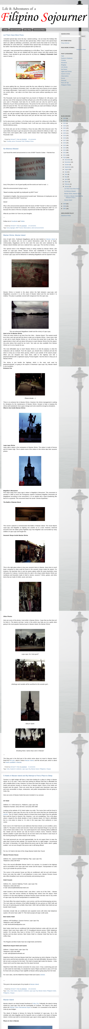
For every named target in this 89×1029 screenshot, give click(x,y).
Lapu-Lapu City (26, 769)
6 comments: (31, 767)
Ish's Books (64, 67)
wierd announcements (38, 228)
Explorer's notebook (15, 769)
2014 (64, 147)
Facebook (14, 221)
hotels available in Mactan (14, 762)
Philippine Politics (66, 85)
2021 (64, 130)
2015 (64, 145)
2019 (64, 135)
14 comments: (32, 139)
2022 (64, 128)
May (66, 176)
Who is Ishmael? (16, 29)
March (66, 181)
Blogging (63, 65)
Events (63, 78)
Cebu (8, 769)
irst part (12, 760)
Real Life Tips (65, 82)
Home (5, 29)
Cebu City (36, 1003)
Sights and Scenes (66, 71)
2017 (64, 140)
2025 (64, 121)
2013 (64, 150)
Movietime (64, 62)
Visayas (48, 769)
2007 (64, 208)
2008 (64, 206)
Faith (62, 56)
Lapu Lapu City (33, 991)
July (66, 172)
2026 (64, 118)
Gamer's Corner (65, 73)
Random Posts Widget (81, 49)
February (67, 184)
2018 (64, 138)
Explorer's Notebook (66, 58)
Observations (27, 228)
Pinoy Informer (65, 43)
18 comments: (32, 989)
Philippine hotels (51, 991)
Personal (63, 80)
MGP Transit (19, 228)
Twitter (22, 221)
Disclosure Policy (39, 29)
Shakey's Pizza (29, 141)
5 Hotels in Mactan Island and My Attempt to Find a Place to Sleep (27, 776)
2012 (64, 152)
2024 (64, 123)
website (5, 814)
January (67, 186)
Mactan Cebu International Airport (20, 1007)
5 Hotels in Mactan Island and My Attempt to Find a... (73, 196)
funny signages (11, 228)
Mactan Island (50, 239)
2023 (64, 125)
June (66, 174)
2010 (64, 157)
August (67, 169)
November (68, 162)
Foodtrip (9, 141)
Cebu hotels (13, 991)
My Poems (64, 69)
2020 (64, 133)
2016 (64, 143)
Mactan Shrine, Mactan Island (14, 235)
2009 (64, 203)
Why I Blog (27, 29)
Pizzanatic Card (20, 141)
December (68, 159)
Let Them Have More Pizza (13, 35)
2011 (64, 155)
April (66, 179)
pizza (13, 141)
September (68, 167)
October (67, 164)
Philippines (43, 769)
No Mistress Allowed (10, 149)
